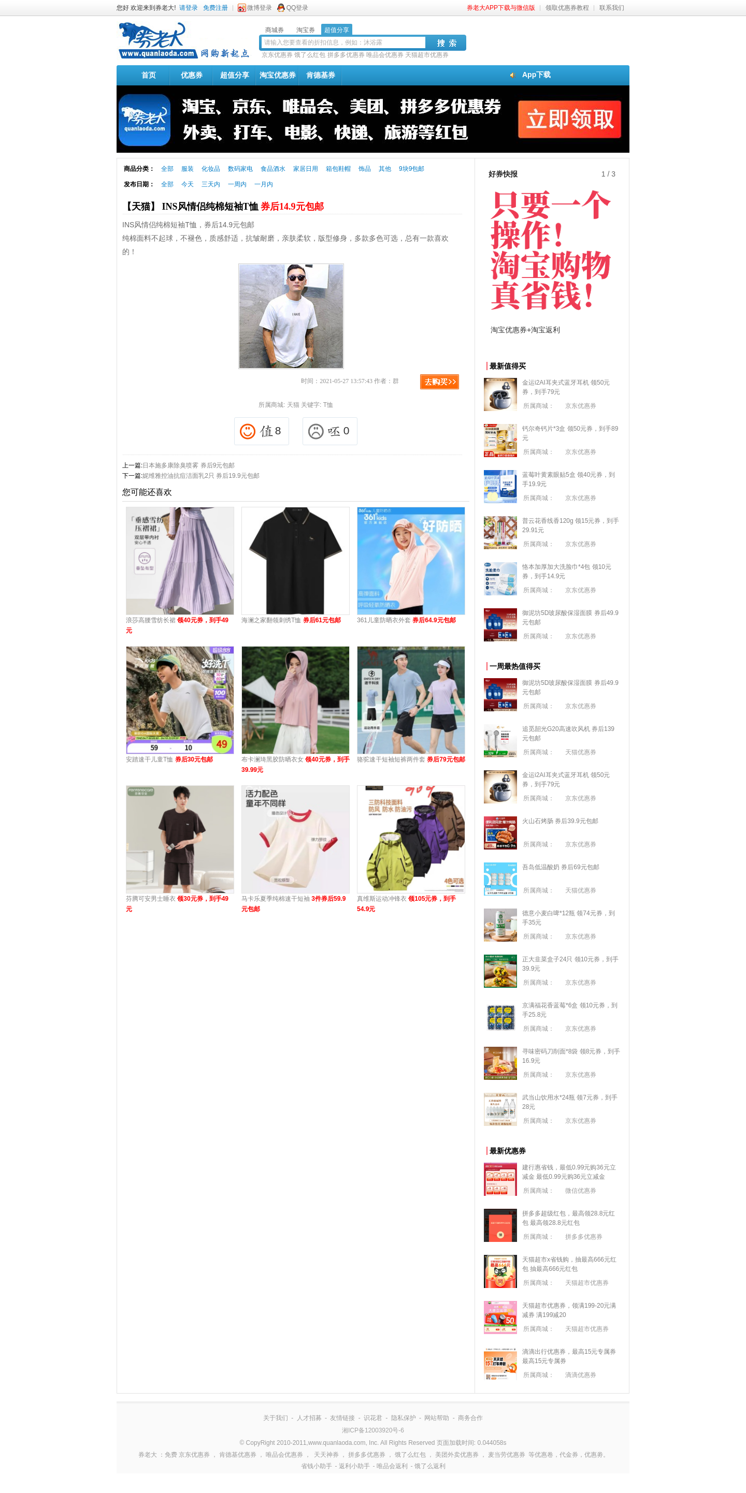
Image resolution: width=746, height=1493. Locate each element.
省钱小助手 (316, 1466)
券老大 (147, 1454)
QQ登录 (297, 7)
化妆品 (211, 168)
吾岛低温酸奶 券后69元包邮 (560, 867)
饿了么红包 (309, 54)
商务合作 (470, 1418)
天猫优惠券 (580, 752)
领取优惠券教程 (567, 7)
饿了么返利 (430, 1466)
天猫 (293, 404)
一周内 (237, 184)
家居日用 (305, 168)
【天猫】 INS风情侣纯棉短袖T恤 (223, 206)
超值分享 (234, 75)
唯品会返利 (392, 1466)
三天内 (211, 184)
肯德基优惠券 (237, 1454)
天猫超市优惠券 (427, 54)
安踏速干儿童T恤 (169, 759)
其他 (385, 168)
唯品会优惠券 (385, 54)
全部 (167, 168)
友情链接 (342, 1418)
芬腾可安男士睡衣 (177, 904)
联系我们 (611, 7)
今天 (187, 184)
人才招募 (309, 1418)
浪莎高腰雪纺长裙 (177, 625)
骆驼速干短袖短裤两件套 (411, 759)
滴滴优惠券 (580, 1375)
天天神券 (326, 1454)
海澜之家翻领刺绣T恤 (291, 620)
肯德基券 (320, 75)
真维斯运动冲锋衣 (406, 904)
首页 (148, 75)
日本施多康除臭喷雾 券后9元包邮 (188, 465)
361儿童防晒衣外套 (406, 620)
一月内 (263, 184)
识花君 (373, 1418)
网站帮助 (436, 1418)
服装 (187, 168)
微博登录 (259, 7)
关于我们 (275, 1418)
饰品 (364, 168)
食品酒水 (273, 168)
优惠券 (192, 75)
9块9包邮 (411, 168)
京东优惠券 (277, 54)
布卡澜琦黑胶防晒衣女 (295, 764)
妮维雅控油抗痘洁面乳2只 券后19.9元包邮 (200, 475)
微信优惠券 (580, 1190)
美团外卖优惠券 (457, 1454)
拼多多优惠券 (346, 54)
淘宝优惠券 (278, 75)
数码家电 (240, 168)
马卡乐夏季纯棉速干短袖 (293, 904)
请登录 (188, 7)
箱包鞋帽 (338, 168)
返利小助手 (354, 1466)
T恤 (328, 404)
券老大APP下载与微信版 (501, 7)
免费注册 (215, 7)
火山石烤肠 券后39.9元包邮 (560, 821)
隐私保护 (403, 1418)
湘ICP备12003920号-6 (373, 1430)
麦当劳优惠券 (506, 1454)
